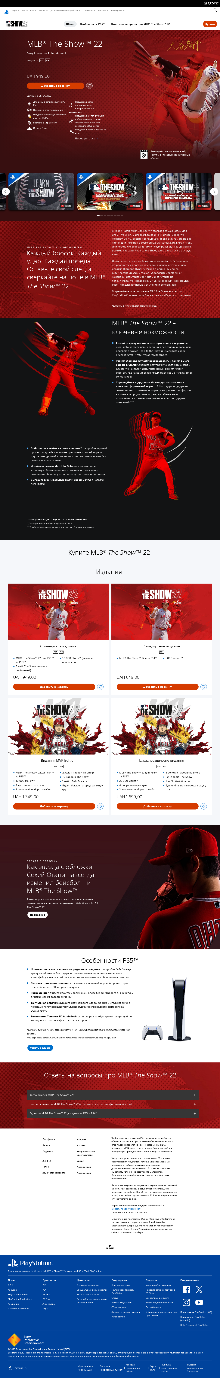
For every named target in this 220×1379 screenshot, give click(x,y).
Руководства (118, 1313)
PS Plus (42, 10)
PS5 (23, 10)
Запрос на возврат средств (126, 1308)
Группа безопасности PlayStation (122, 1288)
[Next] (214, 188)
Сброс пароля (118, 1303)
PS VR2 (46, 1290)
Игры (14, 10)
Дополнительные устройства (63, 10)
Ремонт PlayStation (121, 1299)
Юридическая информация (85, 1364)
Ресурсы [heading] (151, 1276)
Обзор (70, 20)
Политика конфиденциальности (111, 1364)
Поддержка (116, 10)
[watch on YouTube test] (134, 202)
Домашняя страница (19, 1267)
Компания (13, 1300)
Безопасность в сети (88, 1290)
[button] (110, 188)
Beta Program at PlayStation (194, 1321)
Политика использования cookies (169, 1364)
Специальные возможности (92, 1286)
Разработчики (153, 1303)
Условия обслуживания (158, 1281)
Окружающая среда (88, 1281)
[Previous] (6, 188)
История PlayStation (18, 1305)
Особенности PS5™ (92, 20)
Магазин (102, 10)
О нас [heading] (11, 1276)
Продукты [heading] (49, 1276)
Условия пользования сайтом (133, 1364)
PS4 (31, 10)
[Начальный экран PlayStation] (6, 10)
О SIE (10, 1281)
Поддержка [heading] (119, 1276)
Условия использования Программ (195, 1364)
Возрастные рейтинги (157, 1294)
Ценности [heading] (83, 1276)
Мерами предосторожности (126, 1205)
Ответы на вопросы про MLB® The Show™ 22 (140, 20)
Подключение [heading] (189, 1276)
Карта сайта (153, 1364)
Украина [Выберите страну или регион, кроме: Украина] (18, 1364)
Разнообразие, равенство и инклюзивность (92, 1297)
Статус (114, 1294)
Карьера (12, 1286)
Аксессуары (48, 1300)
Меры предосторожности (159, 1299)
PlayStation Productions (20, 1295)
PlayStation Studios (18, 1290)
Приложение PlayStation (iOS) (196, 1308)
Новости (88, 10)
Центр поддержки (120, 1281)
